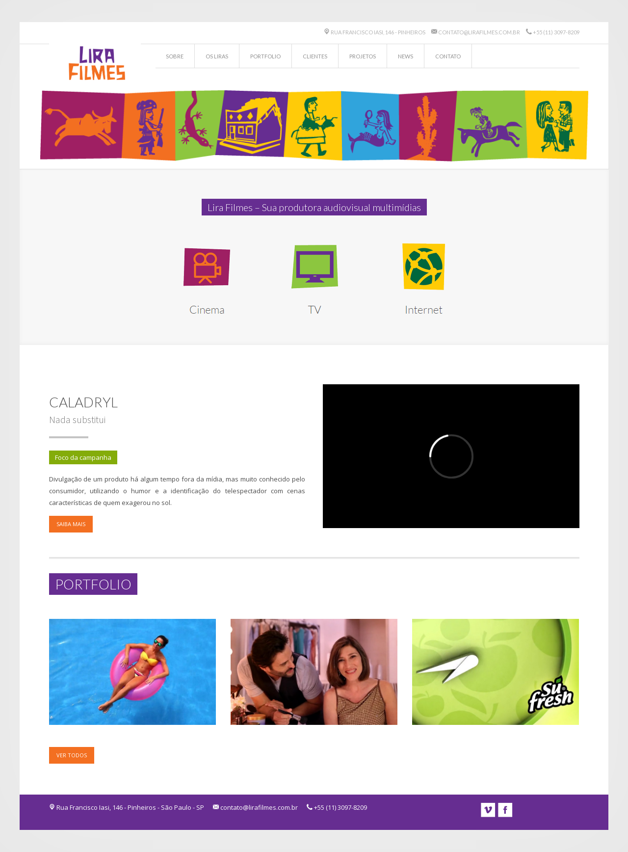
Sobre (174, 56)
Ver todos (71, 755)
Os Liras (217, 56)
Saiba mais (70, 524)
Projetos (362, 56)
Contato (448, 56)
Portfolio (265, 56)
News (405, 56)
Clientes (315, 56)
